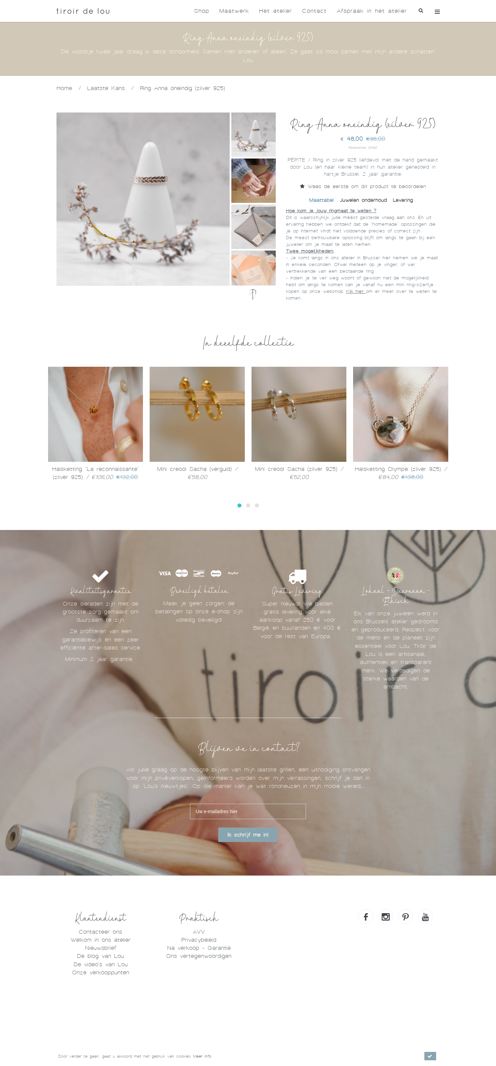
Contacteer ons (100, 932)
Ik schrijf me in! (247, 835)
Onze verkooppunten (100, 972)
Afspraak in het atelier (372, 11)
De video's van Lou (100, 964)
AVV (199, 932)
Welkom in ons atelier (100, 940)
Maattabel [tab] (321, 200)
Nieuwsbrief (100, 948)
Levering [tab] (403, 200)
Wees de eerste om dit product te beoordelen (363, 186)
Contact (314, 11)
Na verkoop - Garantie (199, 948)
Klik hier (356, 291)
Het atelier (275, 11)
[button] (239, 505)
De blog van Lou (100, 956)
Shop (201, 11)
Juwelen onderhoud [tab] (363, 200)
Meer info (202, 1056)
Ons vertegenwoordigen (198, 956)
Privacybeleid (198, 940)
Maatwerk (234, 11)
